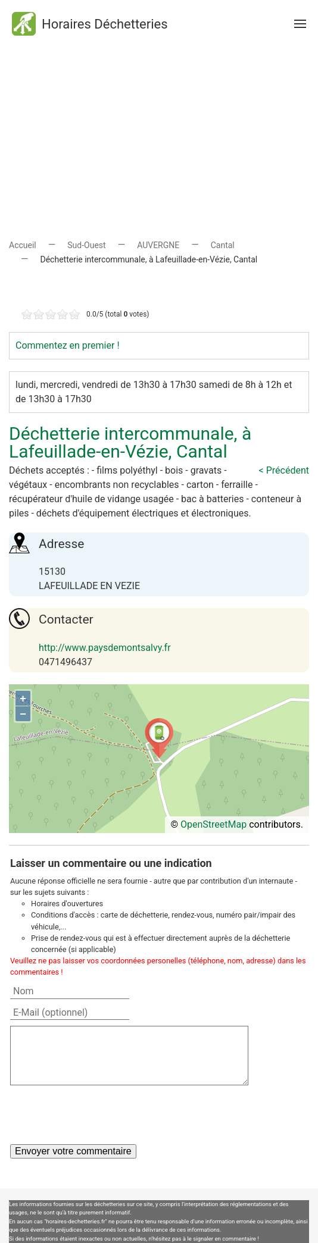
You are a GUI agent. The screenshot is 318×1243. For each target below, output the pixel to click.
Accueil (22, 245)
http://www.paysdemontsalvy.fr (105, 647)
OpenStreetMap (213, 824)
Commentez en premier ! (67, 345)
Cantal (223, 245)
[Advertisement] (159, 131)
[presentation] (100, 1114)
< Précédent (284, 470)
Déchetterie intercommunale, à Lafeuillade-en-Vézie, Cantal (130, 442)
